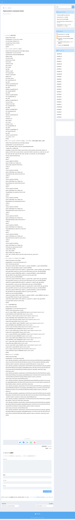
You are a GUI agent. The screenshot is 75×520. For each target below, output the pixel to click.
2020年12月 (59, 54)
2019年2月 (59, 67)
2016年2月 (59, 104)
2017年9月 (59, 96)
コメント (5, 459)
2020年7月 (59, 59)
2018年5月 (59, 86)
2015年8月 (59, 112)
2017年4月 (59, 99)
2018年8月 (59, 80)
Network (50, 447)
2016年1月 (59, 106)
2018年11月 (59, 73)
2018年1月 (59, 93)
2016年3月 (59, 101)
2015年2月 (59, 117)
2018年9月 (59, 78)
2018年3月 (59, 88)
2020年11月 (59, 57)
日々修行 (4, 2)
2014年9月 (59, 119)
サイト (4, 486)
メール (5, 481)
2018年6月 (59, 83)
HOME (37, 515)
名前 (4, 475)
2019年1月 (59, 70)
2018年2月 (59, 91)
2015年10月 (59, 109)
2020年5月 (59, 62)
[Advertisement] (27, 24)
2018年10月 (59, 75)
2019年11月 (59, 65)
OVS (51, 449)
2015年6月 (59, 114)
